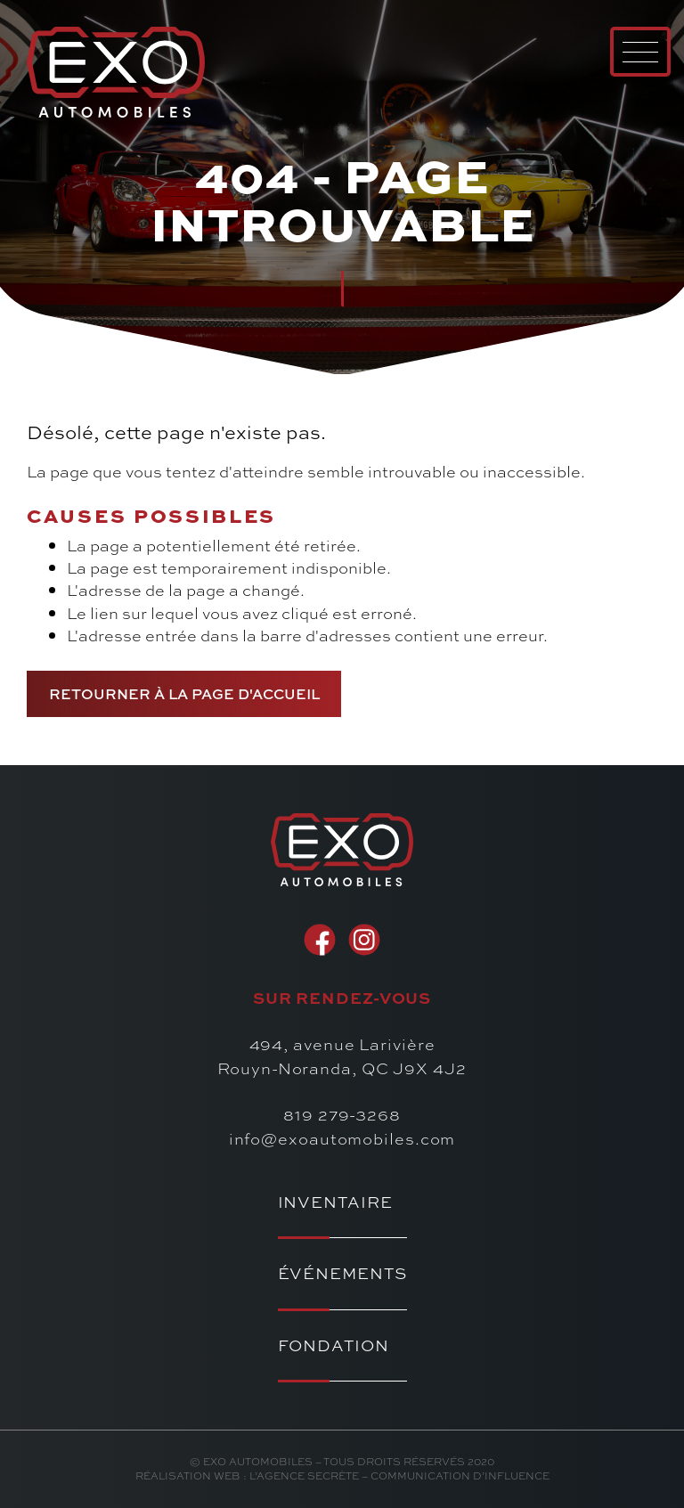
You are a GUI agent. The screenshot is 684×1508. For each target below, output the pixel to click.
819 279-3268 (342, 1114)
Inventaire (335, 1202)
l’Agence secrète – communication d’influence (399, 1475)
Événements (342, 1273)
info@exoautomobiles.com (342, 1138)
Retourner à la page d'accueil (184, 693)
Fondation (333, 1345)
